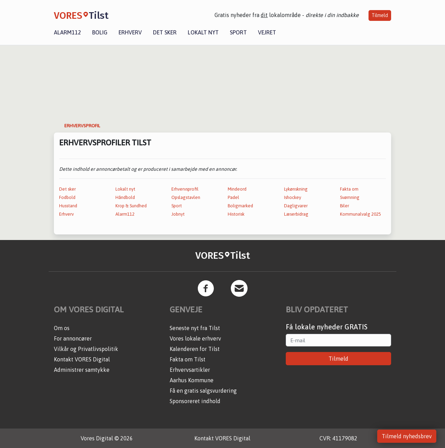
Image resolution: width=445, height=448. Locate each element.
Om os (62, 328)
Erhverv (130, 32)
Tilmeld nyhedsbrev (407, 436)
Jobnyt (178, 214)
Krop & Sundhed (131, 205)
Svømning (349, 197)
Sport (238, 32)
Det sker (165, 32)
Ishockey (292, 197)
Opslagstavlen (185, 197)
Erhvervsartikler (190, 370)
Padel (233, 197)
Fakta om (349, 189)
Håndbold (125, 197)
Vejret (267, 32)
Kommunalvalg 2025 (360, 214)
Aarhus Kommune (191, 380)
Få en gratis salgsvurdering (203, 390)
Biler (344, 205)
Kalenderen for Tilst (195, 349)
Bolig (99, 32)
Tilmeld (380, 15)
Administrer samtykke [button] (82, 370)
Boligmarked (240, 205)
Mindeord (237, 189)
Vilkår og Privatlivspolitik (86, 349)
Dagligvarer (296, 205)
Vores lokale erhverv (195, 338)
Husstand (68, 205)
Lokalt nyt (203, 32)
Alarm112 (67, 32)
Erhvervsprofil (185, 189)
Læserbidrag (296, 214)
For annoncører (73, 338)
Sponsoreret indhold (195, 401)
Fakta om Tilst (187, 359)
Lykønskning (296, 189)
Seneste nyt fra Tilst (195, 328)
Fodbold (67, 197)
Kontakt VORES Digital (82, 359)
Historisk (236, 214)
